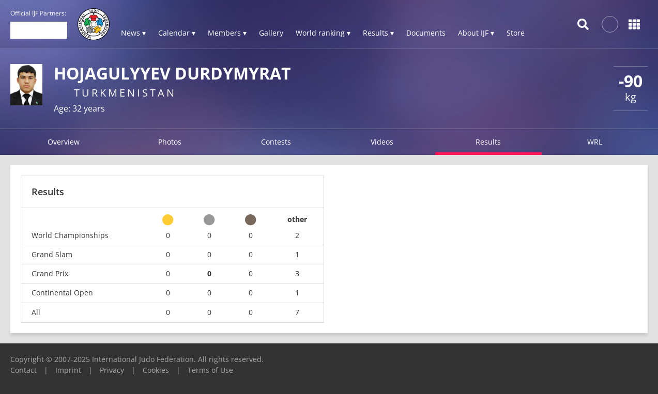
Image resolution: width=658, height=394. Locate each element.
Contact (23, 370)
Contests (276, 142)
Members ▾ (227, 33)
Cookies (156, 370)
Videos (382, 142)
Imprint (68, 370)
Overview (64, 142)
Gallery (271, 33)
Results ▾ (378, 33)
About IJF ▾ (476, 33)
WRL (594, 142)
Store (516, 33)
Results (488, 142)
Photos (169, 142)
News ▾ (133, 33)
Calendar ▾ (176, 33)
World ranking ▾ (323, 33)
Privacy (112, 370)
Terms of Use (210, 370)
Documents (426, 33)
